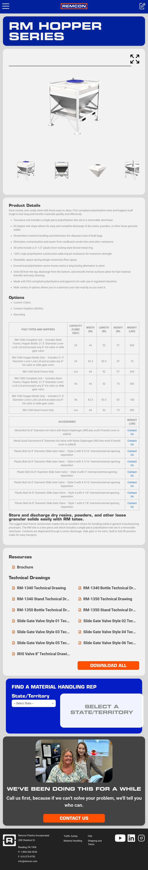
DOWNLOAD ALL (108, 665)
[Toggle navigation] (5, 6)
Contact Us (74, 818)
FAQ (90, 836)
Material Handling (73, 840)
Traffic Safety (71, 836)
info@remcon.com (27, 861)
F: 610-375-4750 (26, 856)
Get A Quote (142, 6)
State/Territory (30, 696)
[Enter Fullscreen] (134, 59)
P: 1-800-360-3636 (27, 852)
